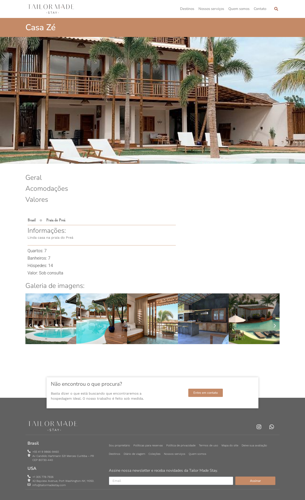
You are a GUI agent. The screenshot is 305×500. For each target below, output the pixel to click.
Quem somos (239, 8)
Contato (260, 8)
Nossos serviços (211, 8)
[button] (276, 8)
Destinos (187, 8)
